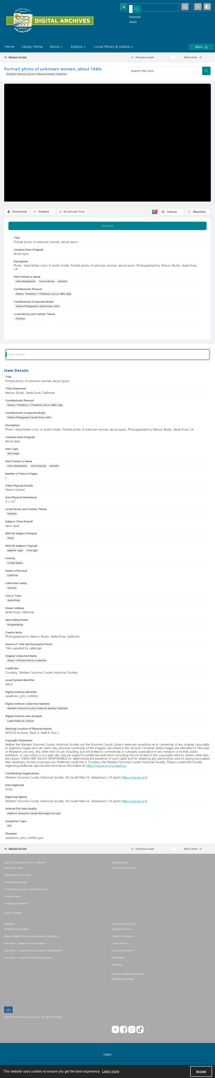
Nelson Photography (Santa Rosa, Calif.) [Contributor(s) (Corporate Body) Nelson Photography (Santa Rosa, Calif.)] (38, 307)
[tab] (107, 227)
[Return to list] (32, 57)
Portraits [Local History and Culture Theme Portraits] (20, 319)
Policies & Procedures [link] (124, 868)
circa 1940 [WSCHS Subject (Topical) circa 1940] (32, 551)
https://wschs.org (135, 778)
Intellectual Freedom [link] (16, 904)
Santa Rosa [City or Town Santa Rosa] (13, 601)
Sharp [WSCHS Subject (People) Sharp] (10, 539)
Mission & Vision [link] (13, 868)
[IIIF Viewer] (171, 86)
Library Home (32, 47)
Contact (107, 1055)
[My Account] (196, 7)
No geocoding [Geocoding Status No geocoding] (15, 625)
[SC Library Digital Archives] (49, 20)
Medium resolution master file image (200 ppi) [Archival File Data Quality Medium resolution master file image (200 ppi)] (33, 814)
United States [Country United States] (15, 563)
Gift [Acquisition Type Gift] (9, 826)
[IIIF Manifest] (197, 86)
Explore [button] (79, 46)
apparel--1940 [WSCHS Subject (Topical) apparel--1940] (15, 551)
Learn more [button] (110, 1071)
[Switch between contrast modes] (207, 7)
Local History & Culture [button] (114, 46)
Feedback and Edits (123, 980)
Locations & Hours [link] (122, 930)
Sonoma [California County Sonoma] (11, 588)
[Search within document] (206, 71)
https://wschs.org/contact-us (106, 766)
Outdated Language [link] (15, 883)
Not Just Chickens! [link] (122, 951)
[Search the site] (143, 7)
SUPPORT (9, 925)
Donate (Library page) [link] (16, 930)
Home (9, 47)
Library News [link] (119, 944)
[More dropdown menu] (201, 47)
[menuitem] (56, 868)
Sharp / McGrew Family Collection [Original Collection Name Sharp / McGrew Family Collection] (26, 661)
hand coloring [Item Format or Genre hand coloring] (46, 282)
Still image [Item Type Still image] (13, 454)
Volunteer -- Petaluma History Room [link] (25, 944)
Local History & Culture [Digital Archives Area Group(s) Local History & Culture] (20, 721)
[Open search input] (175, 7)
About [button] (57, 46)
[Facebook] (123, 1030)
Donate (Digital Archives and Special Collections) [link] (31, 937)
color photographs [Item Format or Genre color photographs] (26, 282)
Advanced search (132, 14)
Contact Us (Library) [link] (123, 937)
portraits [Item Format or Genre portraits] (62, 282)
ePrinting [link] (117, 965)
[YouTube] (115, 1030)
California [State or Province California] (12, 576)
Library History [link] (12, 897)
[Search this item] (165, 71)
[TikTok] (140, 1030)
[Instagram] (131, 1030)
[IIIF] (154, 86)
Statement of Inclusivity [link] (17, 876)
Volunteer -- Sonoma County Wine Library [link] (28, 958)
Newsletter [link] (118, 958)
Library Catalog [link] (12, 913)
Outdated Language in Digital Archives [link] (26, 890)
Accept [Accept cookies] (201, 1071)
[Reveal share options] (186, 7)
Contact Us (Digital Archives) (128, 975)
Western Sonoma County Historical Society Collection (36, 74)
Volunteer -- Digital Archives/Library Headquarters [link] (33, 951)
